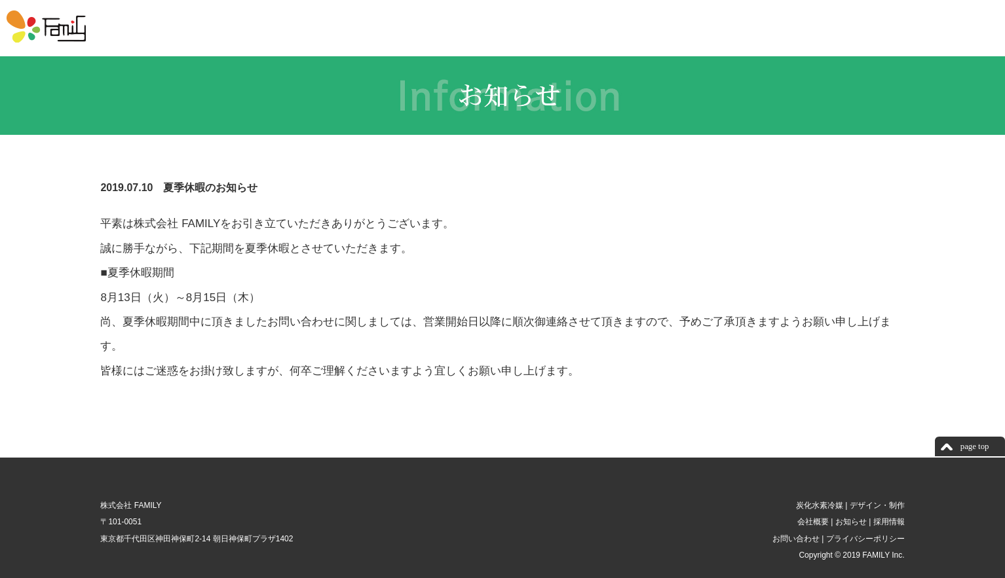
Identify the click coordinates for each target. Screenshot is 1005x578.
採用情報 (887, 521)
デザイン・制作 (875, 505)
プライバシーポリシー (864, 538)
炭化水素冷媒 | (820, 505)
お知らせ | (852, 521)
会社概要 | (814, 521)
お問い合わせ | (797, 538)
